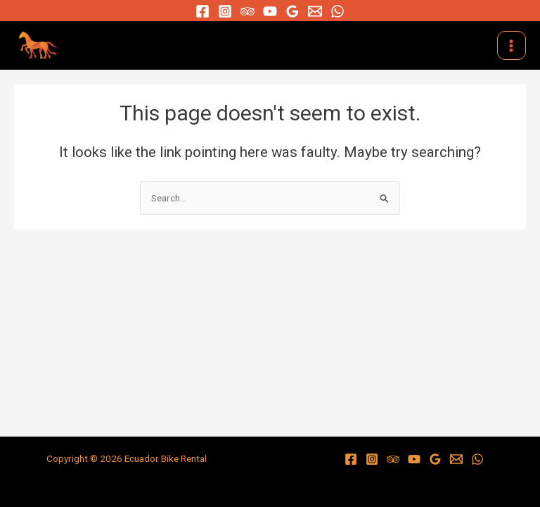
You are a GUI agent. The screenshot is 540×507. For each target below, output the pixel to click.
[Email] (315, 11)
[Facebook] (202, 11)
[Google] (292, 11)
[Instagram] (225, 11)
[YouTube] (270, 11)
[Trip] (247, 11)
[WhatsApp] (337, 11)
